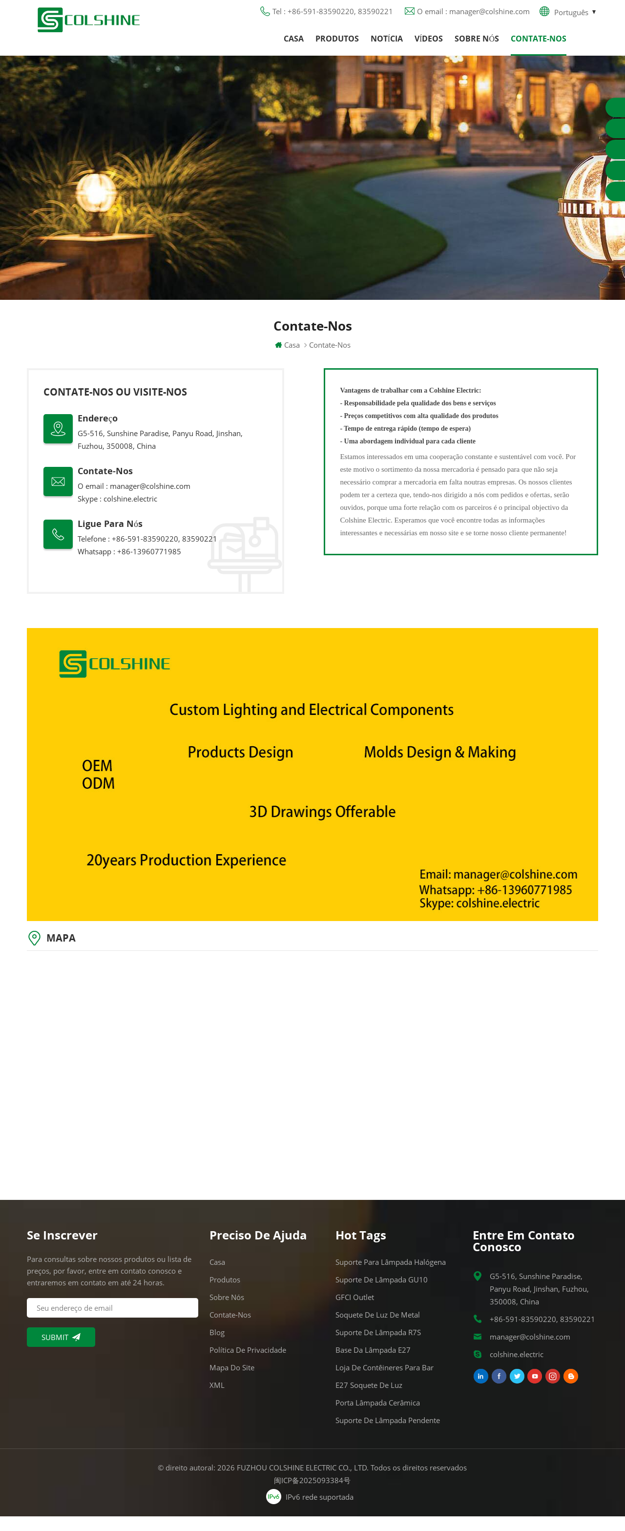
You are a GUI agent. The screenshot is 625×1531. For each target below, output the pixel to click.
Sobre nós (477, 46)
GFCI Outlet (354, 1312)
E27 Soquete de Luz (368, 1400)
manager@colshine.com (150, 500)
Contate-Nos (538, 46)
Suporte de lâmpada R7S (378, 1347)
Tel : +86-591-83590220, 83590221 (332, 17)
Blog (217, 1347)
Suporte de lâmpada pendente (387, 1435)
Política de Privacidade (247, 1364)
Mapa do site (231, 1382)
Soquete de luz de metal (377, 1329)
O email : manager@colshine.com (473, 17)
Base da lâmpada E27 (373, 1364)
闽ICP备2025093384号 (312, 1495)
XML (217, 1400)
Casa (294, 46)
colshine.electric (130, 513)
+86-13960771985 (149, 566)
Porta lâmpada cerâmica (377, 1417)
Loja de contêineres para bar (384, 1382)
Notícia (387, 46)
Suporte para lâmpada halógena (390, 1276)
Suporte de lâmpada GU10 (381, 1294)
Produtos (337, 46)
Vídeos (429, 46)
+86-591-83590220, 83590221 (542, 1334)
